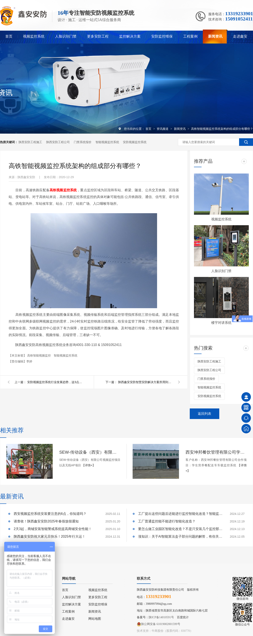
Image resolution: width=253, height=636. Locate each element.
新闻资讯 (215, 36)
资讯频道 (163, 128)
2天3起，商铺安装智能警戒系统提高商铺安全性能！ (53, 529)
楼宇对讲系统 (221, 322)
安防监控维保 (162, 36)
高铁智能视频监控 (39, 355)
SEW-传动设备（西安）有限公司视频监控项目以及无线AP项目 (89, 452)
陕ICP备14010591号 (161, 617)
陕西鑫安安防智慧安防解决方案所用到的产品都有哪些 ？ (145, 382)
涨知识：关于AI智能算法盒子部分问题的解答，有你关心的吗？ (180, 536)
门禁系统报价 (83, 142)
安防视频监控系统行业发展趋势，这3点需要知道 (54, 382)
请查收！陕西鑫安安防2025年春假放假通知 (46, 521)
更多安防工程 (98, 36)
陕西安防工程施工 (30, 142)
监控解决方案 (130, 36)
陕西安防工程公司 (58, 142)
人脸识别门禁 (66, 36)
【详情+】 (88, 465)
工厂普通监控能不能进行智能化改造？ (166, 521)
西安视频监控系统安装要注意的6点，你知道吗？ (50, 513)
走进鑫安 (240, 36)
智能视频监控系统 (107, 142)
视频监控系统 (33, 36)
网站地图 (94, 618)
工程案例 (190, 36)
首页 (8, 36)
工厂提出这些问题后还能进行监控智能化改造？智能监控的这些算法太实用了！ (180, 513)
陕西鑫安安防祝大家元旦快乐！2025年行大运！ (49, 536)
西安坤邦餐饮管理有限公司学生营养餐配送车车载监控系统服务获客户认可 (216, 452)
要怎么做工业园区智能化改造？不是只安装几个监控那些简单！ (180, 529)
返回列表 (204, 413)
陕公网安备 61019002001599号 (158, 624)
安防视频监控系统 (135, 142)
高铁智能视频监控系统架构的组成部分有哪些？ (222, 128)
